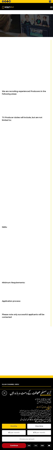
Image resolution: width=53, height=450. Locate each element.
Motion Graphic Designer (12, 361)
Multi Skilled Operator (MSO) (14, 355)
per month (13, 432)
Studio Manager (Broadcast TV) (15, 352)
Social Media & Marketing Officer (15, 343)
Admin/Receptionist (11, 346)
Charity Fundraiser (10, 367)
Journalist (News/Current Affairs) (15, 337)
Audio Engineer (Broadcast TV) (15, 358)
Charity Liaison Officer (12, 370)
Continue (14, 445)
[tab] (14, 426)
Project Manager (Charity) (13, 364)
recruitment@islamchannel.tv (11, 307)
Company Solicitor (10, 349)
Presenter (7, 340)
